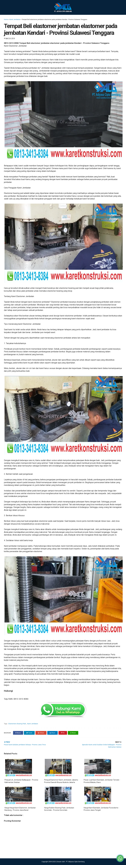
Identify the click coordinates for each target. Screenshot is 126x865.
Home (6, 19)
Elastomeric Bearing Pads (17, 724)
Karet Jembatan (14, 19)
